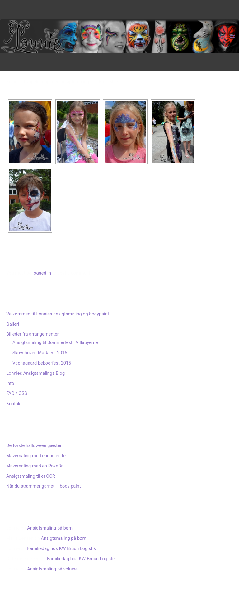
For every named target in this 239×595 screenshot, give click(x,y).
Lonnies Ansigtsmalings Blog (35, 373)
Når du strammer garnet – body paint (43, 486)
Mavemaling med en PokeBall (36, 466)
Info (10, 383)
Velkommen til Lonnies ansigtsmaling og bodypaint (57, 314)
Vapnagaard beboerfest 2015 (41, 363)
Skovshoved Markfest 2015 (39, 353)
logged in (42, 273)
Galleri (12, 324)
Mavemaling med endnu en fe (36, 456)
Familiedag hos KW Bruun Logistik (61, 548)
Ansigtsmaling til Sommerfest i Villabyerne (55, 342)
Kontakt (14, 403)
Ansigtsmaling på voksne (52, 569)
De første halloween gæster (34, 445)
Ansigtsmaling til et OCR (30, 476)
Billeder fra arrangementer (32, 334)
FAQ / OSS (16, 393)
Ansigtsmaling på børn (50, 528)
